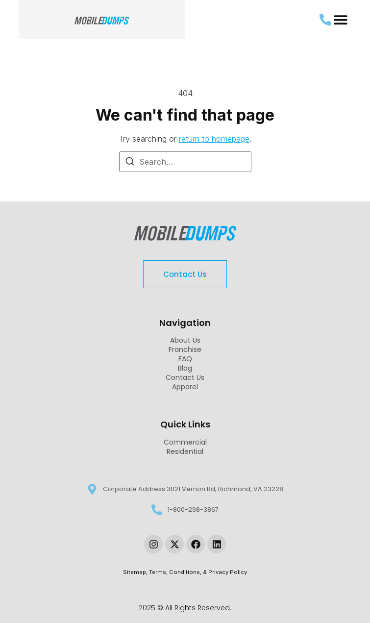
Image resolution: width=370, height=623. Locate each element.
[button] (340, 20)
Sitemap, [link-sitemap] (136, 572)
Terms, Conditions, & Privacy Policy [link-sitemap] (198, 572)
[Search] (130, 162)
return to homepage (214, 139)
